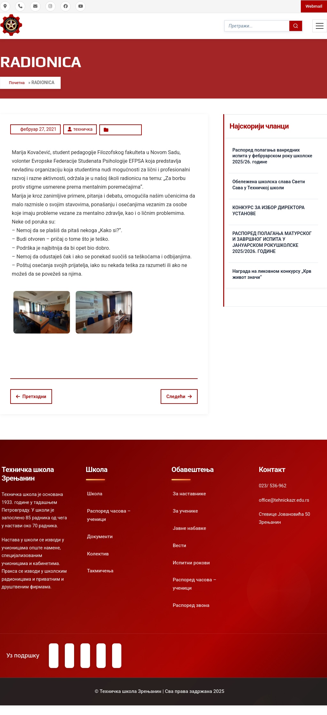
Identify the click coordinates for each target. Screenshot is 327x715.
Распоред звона (191, 603)
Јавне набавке (189, 525)
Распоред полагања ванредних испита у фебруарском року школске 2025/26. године (272, 154)
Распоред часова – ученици (109, 513)
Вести (179, 543)
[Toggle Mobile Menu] (319, 25)
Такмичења (100, 568)
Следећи (179, 394)
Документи (100, 534)
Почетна (18, 81)
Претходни (31, 394)
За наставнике (189, 491)
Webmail (313, 6)
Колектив (98, 551)
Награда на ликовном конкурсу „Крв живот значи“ (271, 273)
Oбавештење (123, 127)
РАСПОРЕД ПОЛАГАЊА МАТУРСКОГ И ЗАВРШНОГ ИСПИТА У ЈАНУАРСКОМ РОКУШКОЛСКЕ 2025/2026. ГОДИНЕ (272, 241)
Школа (95, 491)
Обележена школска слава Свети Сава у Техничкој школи (268, 183)
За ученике (185, 508)
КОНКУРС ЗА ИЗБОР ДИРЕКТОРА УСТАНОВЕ (268, 209)
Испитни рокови (191, 560)
